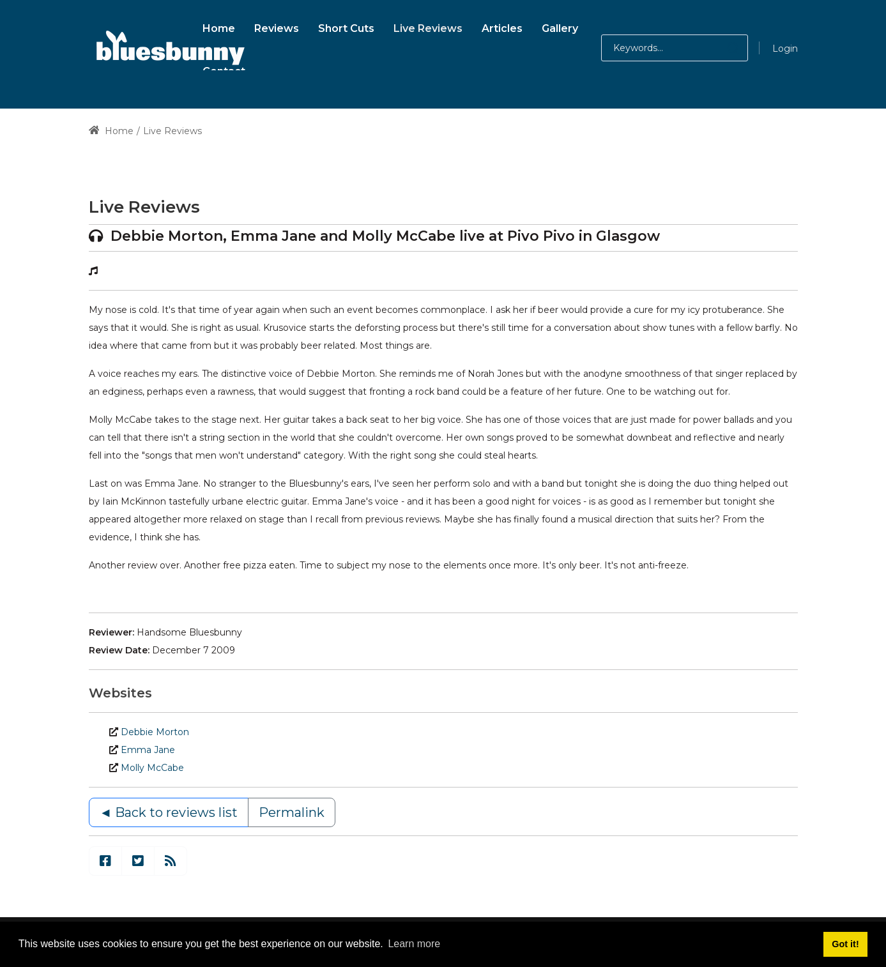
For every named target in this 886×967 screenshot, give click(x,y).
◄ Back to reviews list (169, 812)
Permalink (292, 812)
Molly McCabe (152, 767)
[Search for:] (674, 48)
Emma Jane (148, 750)
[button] (720, 47)
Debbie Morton (155, 732)
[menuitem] (219, 26)
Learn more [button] (414, 943)
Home (111, 131)
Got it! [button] (845, 944)
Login (785, 48)
